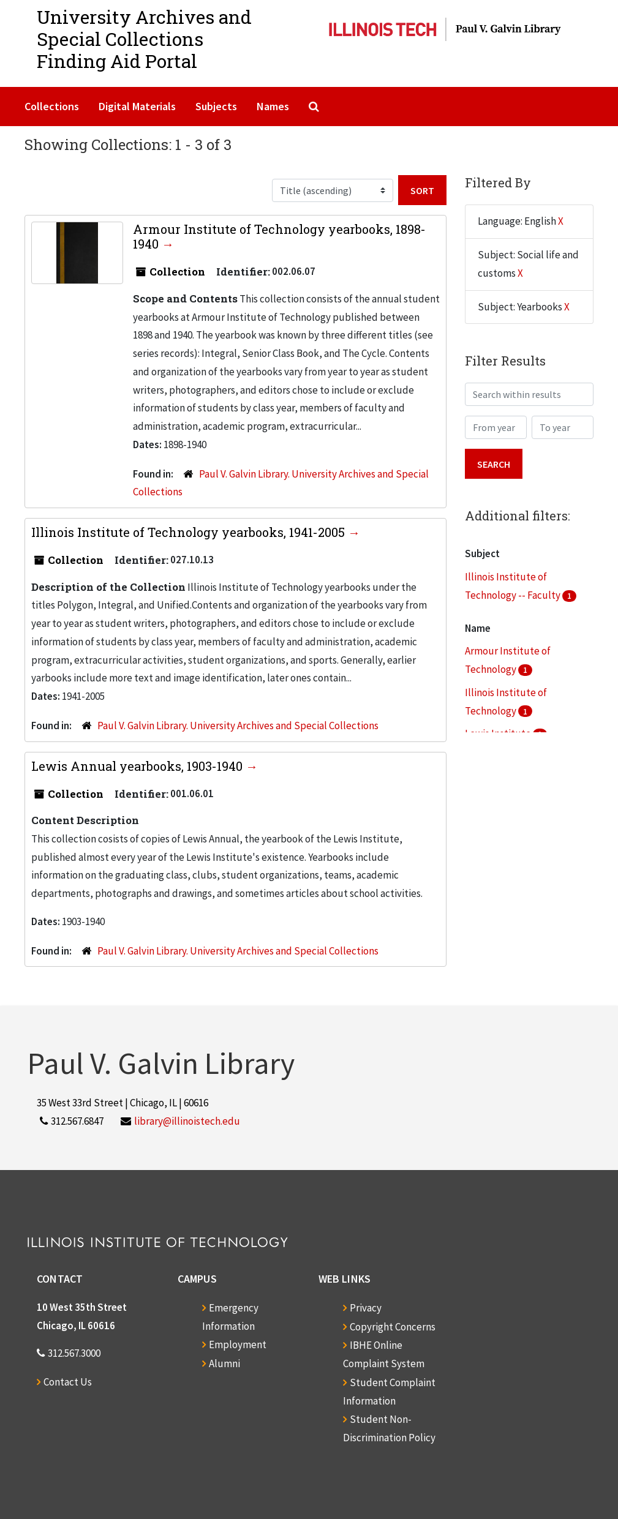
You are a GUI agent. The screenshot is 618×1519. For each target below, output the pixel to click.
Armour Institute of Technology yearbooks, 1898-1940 (279, 236)
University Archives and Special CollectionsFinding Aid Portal (144, 39)
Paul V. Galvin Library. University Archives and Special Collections (238, 725)
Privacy (366, 1308)
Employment (237, 1344)
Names (273, 106)
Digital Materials (137, 106)
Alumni (224, 1363)
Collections (51, 106)
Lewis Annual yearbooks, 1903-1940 (138, 766)
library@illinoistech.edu (187, 1121)
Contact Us (67, 1382)
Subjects (216, 106)
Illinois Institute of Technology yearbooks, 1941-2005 (189, 532)
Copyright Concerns (392, 1326)
